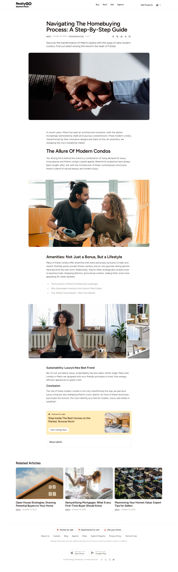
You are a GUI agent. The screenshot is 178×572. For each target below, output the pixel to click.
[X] (117, 36)
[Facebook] (113, 36)
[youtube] (113, 560)
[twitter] (105, 560)
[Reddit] (121, 36)
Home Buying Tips (76, 36)
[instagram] (109, 560)
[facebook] (101, 560)
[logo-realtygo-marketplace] (24, 3)
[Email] (130, 36)
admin (48, 36)
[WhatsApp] (126, 36)
